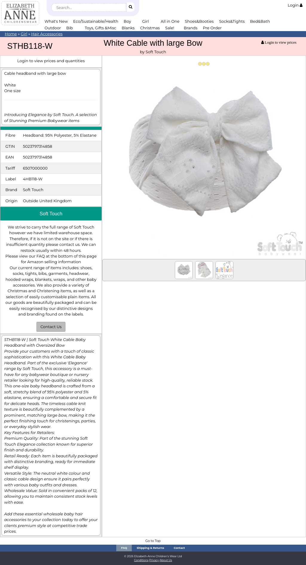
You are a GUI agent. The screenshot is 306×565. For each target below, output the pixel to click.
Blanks (128, 27)
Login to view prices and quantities (51, 60)
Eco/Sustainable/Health (95, 21)
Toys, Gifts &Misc (100, 27)
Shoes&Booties (199, 21)
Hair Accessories (46, 33)
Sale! (169, 27)
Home (11, 33)
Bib (69, 27)
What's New (56, 21)
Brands (191, 27)
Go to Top (152, 541)
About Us (166, 560)
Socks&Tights (232, 21)
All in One (170, 21)
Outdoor (53, 27)
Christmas (150, 27)
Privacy (154, 560)
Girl (145, 21)
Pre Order (212, 27)
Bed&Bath (260, 21)
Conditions (141, 560)
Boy (127, 21)
